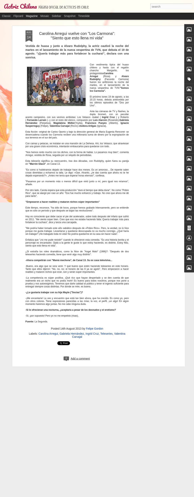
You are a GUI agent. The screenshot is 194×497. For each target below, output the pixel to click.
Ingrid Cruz (92, 333)
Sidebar (56, 16)
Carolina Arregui (48, 333)
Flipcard (18, 16)
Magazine (32, 16)
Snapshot (69, 16)
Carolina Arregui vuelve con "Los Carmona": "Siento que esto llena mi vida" (77, 35)
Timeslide (84, 16)
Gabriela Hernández (71, 333)
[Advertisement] (150, 56)
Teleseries (106, 333)
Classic (6, 16)
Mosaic (44, 16)
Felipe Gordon (94, 328)
